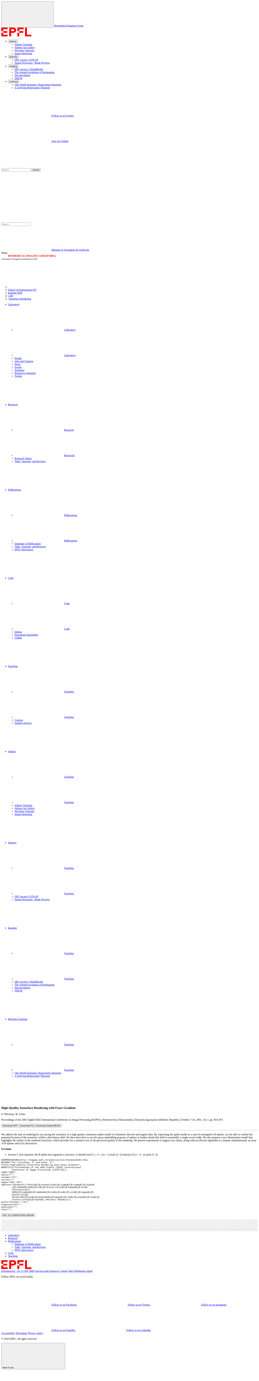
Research (44, 430)
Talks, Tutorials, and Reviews (30, 461)
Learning (13, 81)
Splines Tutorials (23, 44)
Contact (64, 1281)
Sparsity (13, 57)
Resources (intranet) (25, 373)
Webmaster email (83, 1281)
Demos (18, 631)
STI (22, 289)
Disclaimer (21, 1343)
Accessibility (8, 1343)
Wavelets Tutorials (24, 50)
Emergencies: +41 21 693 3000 (17, 1281)
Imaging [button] (12, 928)
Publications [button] (14, 489)
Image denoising (23, 53)
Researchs (45, 455)
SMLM (18, 78)
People (18, 358)
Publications (46, 515)
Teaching (44, 691)
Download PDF (10, 1125)
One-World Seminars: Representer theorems (38, 84)
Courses (19, 720)
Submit (36, 170)
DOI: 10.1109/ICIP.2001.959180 (18, 1225)
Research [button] (13, 404)
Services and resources (47, 1281)
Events (18, 367)
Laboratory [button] (14, 304)
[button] (133, 390)
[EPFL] (32, 286)
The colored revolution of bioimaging (34, 72)
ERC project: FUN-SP (26, 59)
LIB (10, 295)
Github (18, 637)
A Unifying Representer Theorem (32, 87)
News (17, 364)
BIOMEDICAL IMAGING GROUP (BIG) (32, 255)
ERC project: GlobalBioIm (29, 69)
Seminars (19, 370)
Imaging (13, 66)
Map (71, 1281)
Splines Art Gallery (25, 47)
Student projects (23, 723)
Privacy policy (35, 1343)
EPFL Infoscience (24, 549)
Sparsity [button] (12, 842)
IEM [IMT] (15, 292)
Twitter (18, 376)
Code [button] (11, 578)
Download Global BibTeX (48, 1125)
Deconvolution (22, 75)
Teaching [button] (13, 666)
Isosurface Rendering (20, 298)
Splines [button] (12, 751)
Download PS (27, 1125)
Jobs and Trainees (24, 361)
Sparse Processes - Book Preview (32, 62)
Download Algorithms (26, 634)
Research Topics (23, 458)
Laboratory (45, 329)
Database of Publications (28, 543)
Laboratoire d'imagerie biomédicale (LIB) (19, 259)
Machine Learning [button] (17, 1019)
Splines (13, 41)
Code (42, 603)
